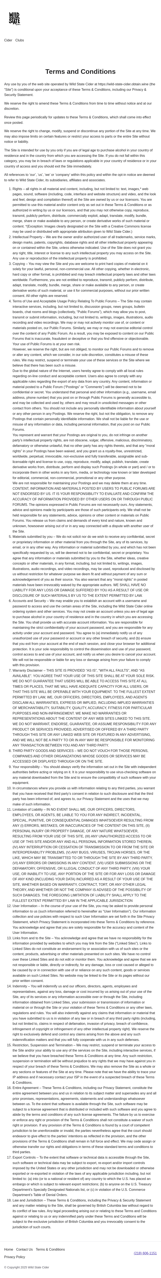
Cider (8, 40)
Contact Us (24, 1249)
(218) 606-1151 (145, 1253)
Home (8, 1249)
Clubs (19, 40)
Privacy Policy (14, 1257)
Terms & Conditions (50, 1249)
